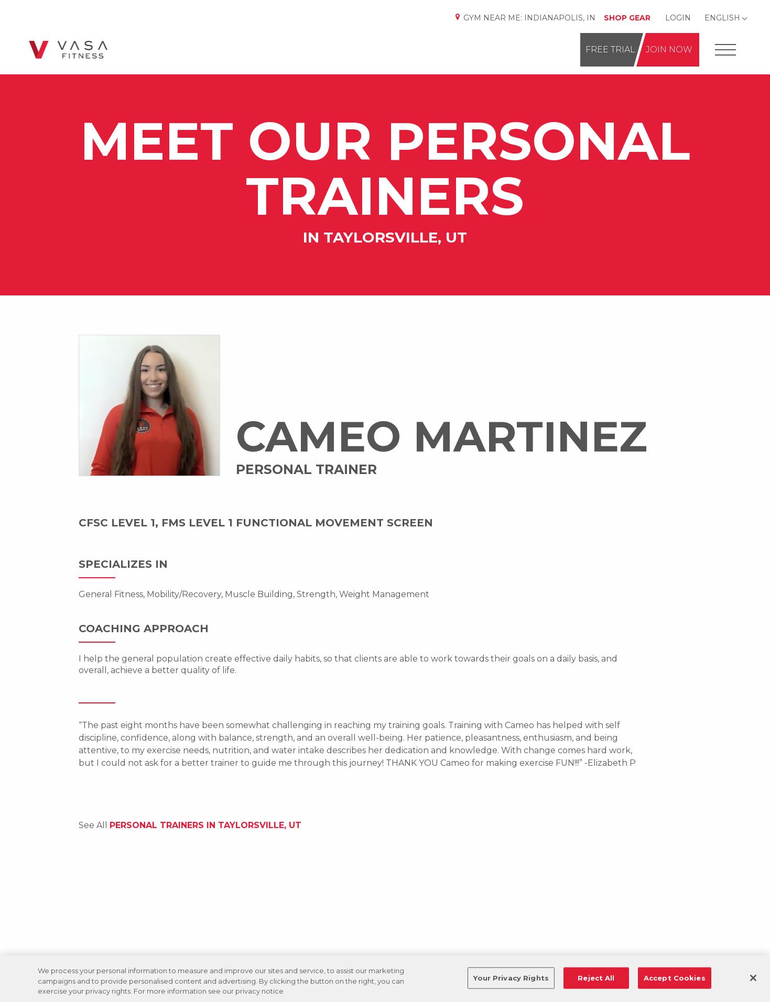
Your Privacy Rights (510, 977)
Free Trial (610, 49)
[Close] (753, 977)
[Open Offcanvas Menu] (725, 50)
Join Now (669, 49)
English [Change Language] (722, 18)
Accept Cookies (675, 977)
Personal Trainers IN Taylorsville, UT (205, 825)
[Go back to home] (68, 49)
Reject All (596, 977)
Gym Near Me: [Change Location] (524, 18)
